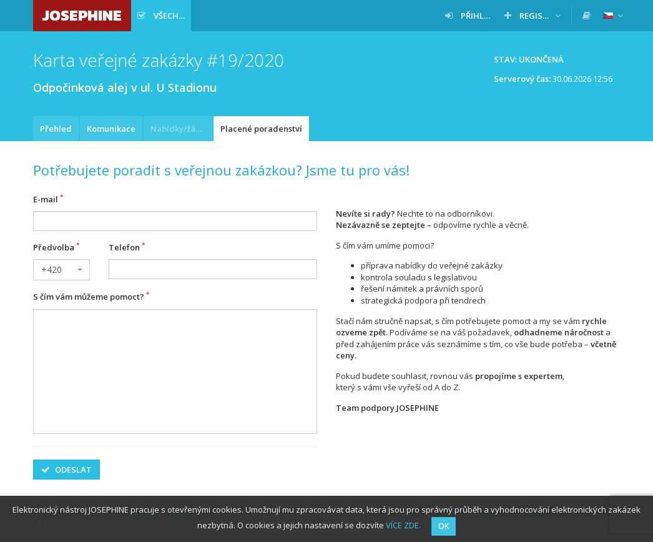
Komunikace (111, 128)
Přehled (56, 128)
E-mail (45, 199)
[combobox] (61, 269)
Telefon (124, 247)
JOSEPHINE (82, 15)
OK (443, 526)
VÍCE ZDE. (403, 525)
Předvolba (53, 247)
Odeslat (66, 469)
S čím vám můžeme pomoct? (88, 297)
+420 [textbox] (51, 269)
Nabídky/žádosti (181, 128)
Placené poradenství (261, 128)
